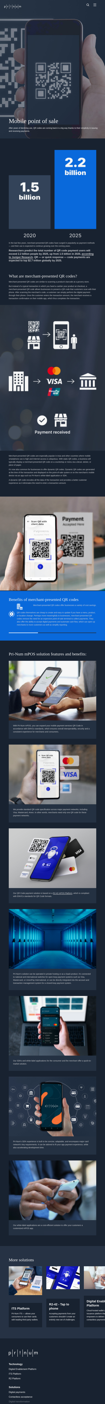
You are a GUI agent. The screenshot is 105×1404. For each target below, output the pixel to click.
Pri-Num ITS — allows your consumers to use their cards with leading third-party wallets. (25, 1316)
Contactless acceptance (20, 1397)
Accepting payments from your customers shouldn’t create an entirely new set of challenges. (62, 1316)
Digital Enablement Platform (22, 1369)
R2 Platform (14, 1378)
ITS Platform (21, 1308)
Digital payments (17, 1392)
